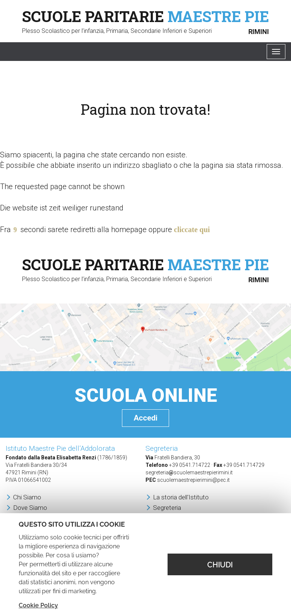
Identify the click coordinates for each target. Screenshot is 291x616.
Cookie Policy (38, 605)
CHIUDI (220, 564)
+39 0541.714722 (189, 465)
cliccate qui (192, 229)
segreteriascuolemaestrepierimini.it (189, 472)
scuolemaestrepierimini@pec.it (193, 480)
